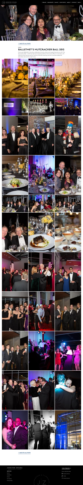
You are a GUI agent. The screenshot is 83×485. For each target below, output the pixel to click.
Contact (74, 2)
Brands (64, 473)
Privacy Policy (9, 480)
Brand (44, 2)
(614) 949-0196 (68, 471)
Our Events (63, 2)
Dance (56, 2)
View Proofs (66, 468)
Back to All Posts (25, 43)
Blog (79, 2)
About (68, 2)
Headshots (50, 2)
